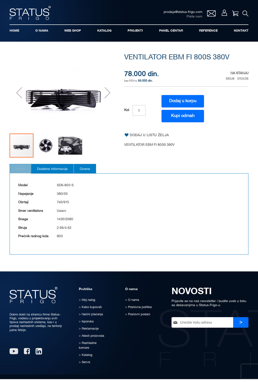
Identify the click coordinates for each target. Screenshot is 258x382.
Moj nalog (222, 14)
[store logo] (33, 14)
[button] (19, 96)
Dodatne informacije (60, 172)
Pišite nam (192, 18)
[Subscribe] (240, 326)
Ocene (98, 172)
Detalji (22, 172)
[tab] (23, 172)
